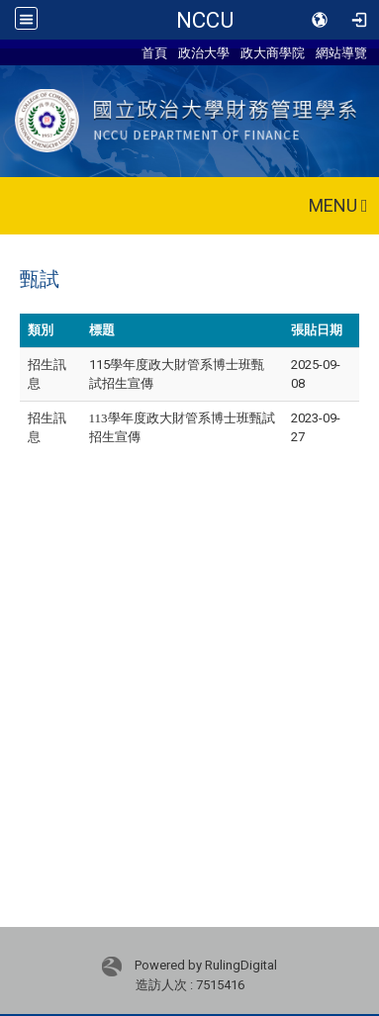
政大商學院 (272, 52)
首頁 (154, 52)
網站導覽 (341, 52)
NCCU (205, 20)
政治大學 (204, 52)
